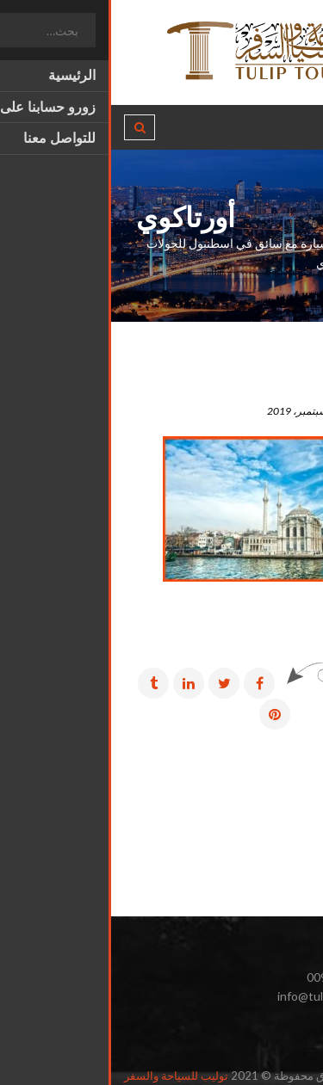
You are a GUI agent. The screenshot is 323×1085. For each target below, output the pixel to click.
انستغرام (269, 1036)
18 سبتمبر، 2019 (200, 410)
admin (288, 410)
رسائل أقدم (264, 771)
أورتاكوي (272, 385)
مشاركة (275, 682)
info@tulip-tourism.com (229, 996)
